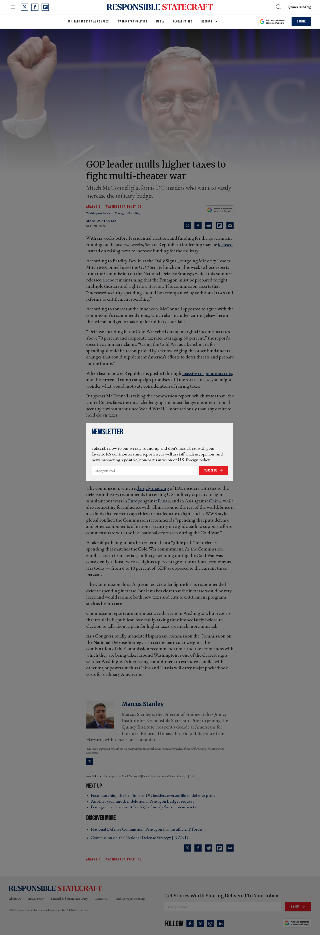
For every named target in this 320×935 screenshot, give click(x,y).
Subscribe (211, 470)
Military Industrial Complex (88, 21)
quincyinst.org (299, 6)
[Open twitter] (24, 7)
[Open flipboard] (45, 7)
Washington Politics (132, 21)
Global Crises (182, 21)
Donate (301, 21)
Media (160, 21)
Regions (206, 21)
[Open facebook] (34, 7)
